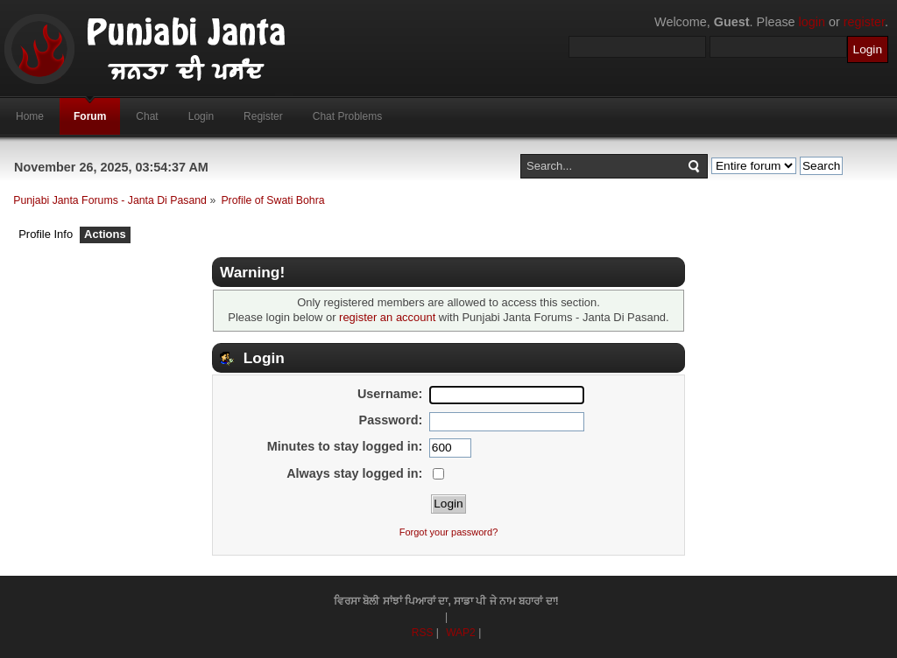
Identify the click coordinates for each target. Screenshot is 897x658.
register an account (387, 317)
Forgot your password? (448, 532)
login (812, 22)
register (864, 22)
